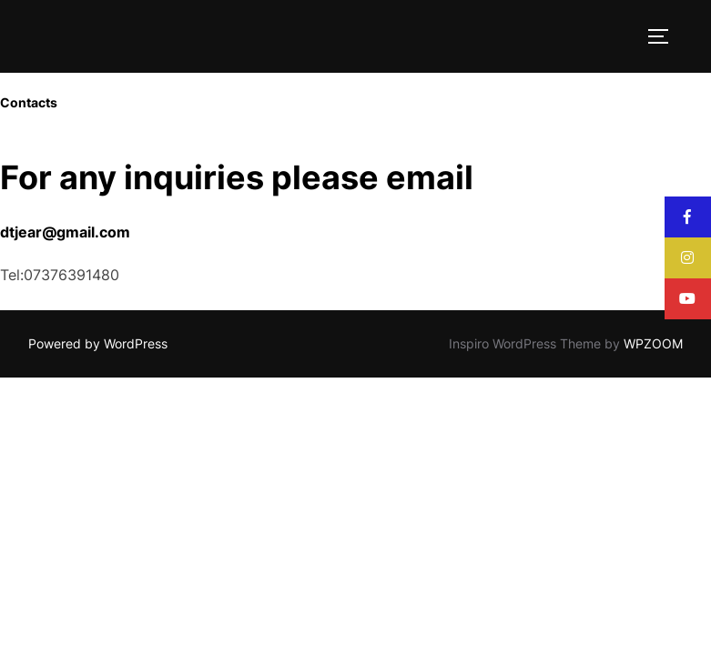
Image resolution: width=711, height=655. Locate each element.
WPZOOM (653, 343)
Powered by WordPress (98, 343)
